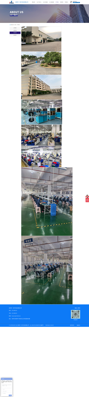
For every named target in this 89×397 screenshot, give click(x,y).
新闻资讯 (61, 2)
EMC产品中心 (39, 2)
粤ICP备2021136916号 (50, 325)
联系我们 (66, 2)
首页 (15, 24)
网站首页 (33, 2)
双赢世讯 (78, 325)
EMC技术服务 (45, 2)
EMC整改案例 (51, 2)
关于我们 (57, 2)
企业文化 (15, 30)
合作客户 (15, 35)
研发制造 (15, 32)
